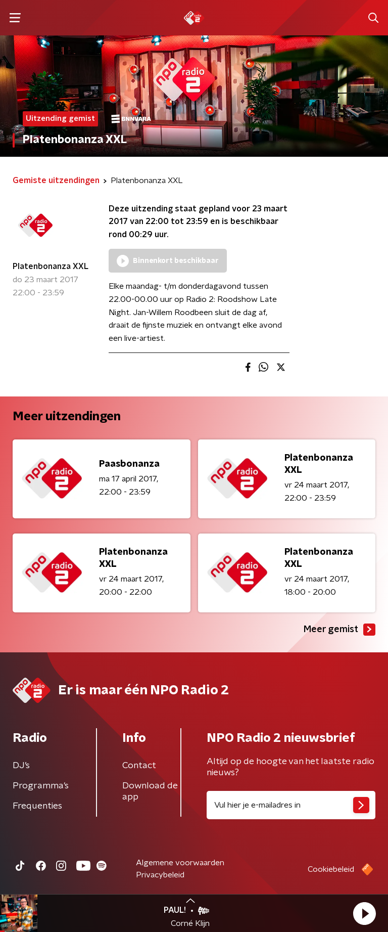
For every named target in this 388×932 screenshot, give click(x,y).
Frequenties (37, 806)
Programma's (41, 785)
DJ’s (21, 765)
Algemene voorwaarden (180, 863)
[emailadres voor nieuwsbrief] (291, 805)
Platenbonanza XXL (50, 266)
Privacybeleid (160, 875)
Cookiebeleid (331, 869)
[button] (364, 913)
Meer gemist (339, 630)
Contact (139, 765)
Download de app (150, 791)
